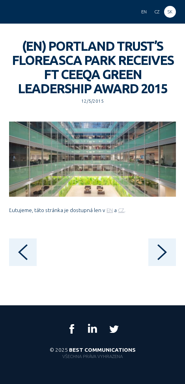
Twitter (113, 329)
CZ (121, 210)
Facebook (72, 329)
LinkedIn (93, 329)
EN (110, 210)
